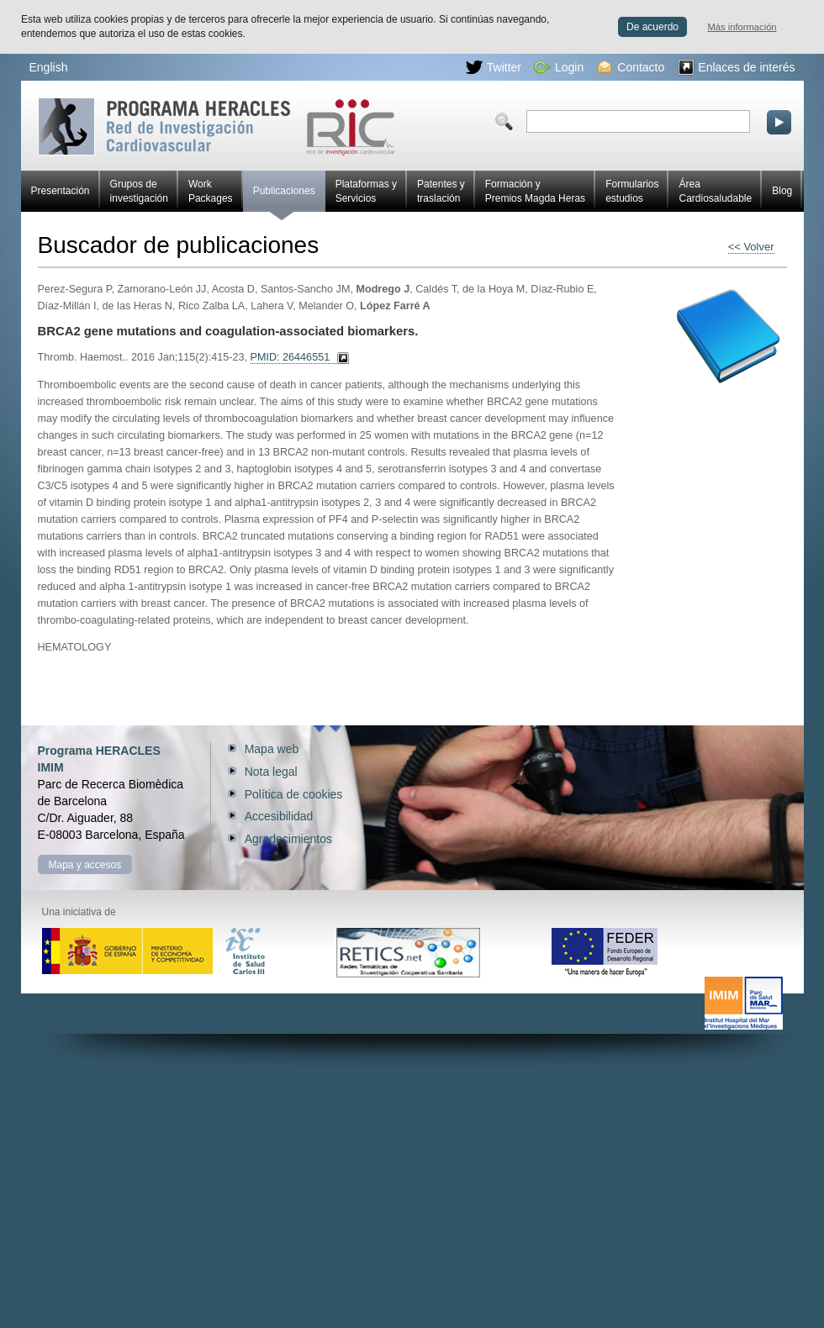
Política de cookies (294, 794)
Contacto (631, 67)
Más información (742, 27)
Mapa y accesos (85, 865)
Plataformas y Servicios (366, 191)
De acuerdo (652, 27)
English (48, 67)
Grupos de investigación (139, 191)
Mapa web (272, 749)
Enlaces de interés (736, 67)
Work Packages (210, 191)
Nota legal (271, 771)
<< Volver (751, 246)
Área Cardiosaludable (715, 191)
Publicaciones (284, 198)
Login (559, 67)
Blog (782, 191)
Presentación (60, 191)
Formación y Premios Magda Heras (535, 191)
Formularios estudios (631, 191)
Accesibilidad (279, 816)
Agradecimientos (288, 839)
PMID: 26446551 (290, 357)
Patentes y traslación (441, 191)
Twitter (493, 67)
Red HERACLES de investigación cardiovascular (216, 126)
